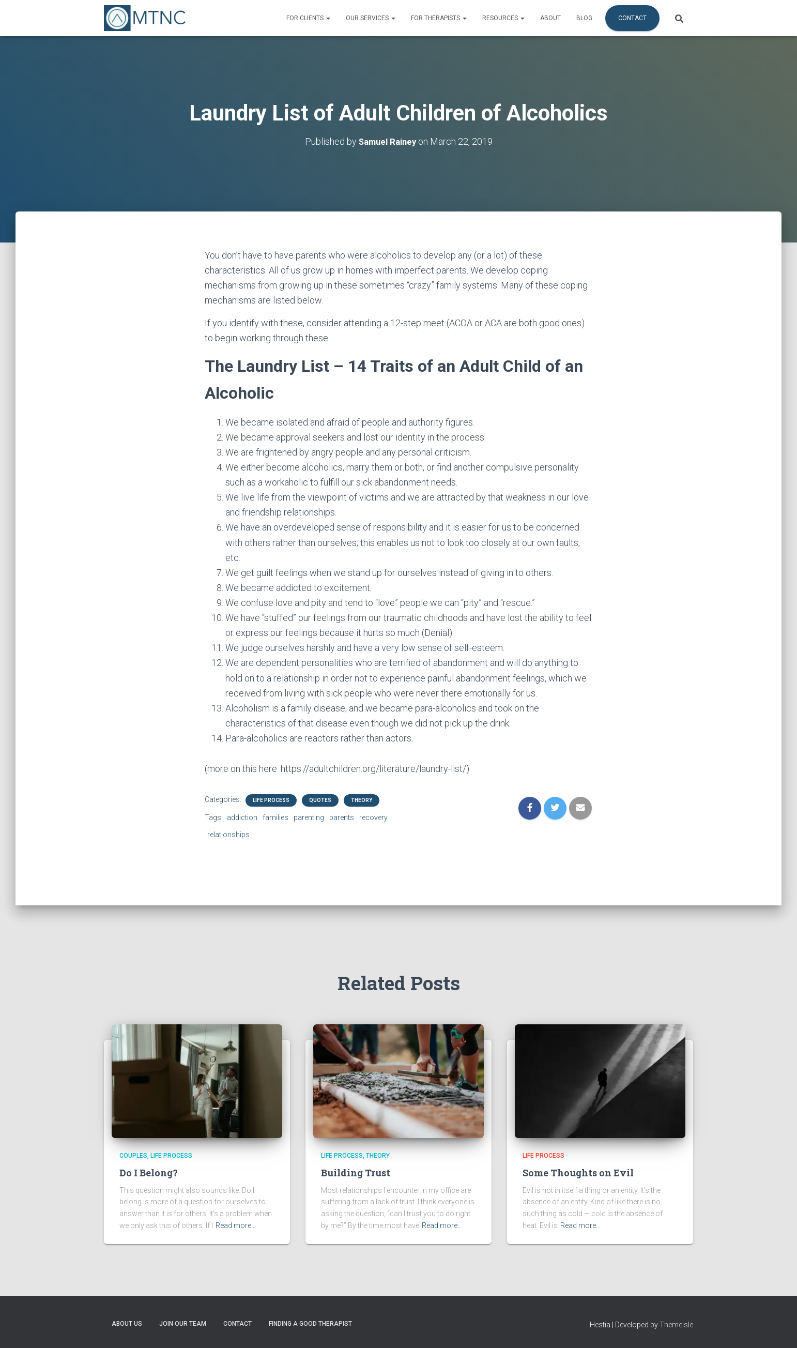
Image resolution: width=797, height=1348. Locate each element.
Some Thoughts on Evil (578, 1173)
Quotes (320, 800)
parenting (309, 817)
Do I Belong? (148, 1173)
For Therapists (439, 18)
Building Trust (355, 1173)
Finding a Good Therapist (310, 1323)
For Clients (308, 18)
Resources (503, 18)
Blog (584, 18)
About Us (127, 1323)
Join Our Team (182, 1323)
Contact (632, 18)
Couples (133, 1155)
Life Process (271, 800)
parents (341, 817)
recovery (373, 817)
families (275, 817)
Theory (361, 800)
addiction (242, 817)
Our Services (370, 18)
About (550, 18)
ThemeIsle (676, 1325)
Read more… (236, 1225)
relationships (228, 834)
